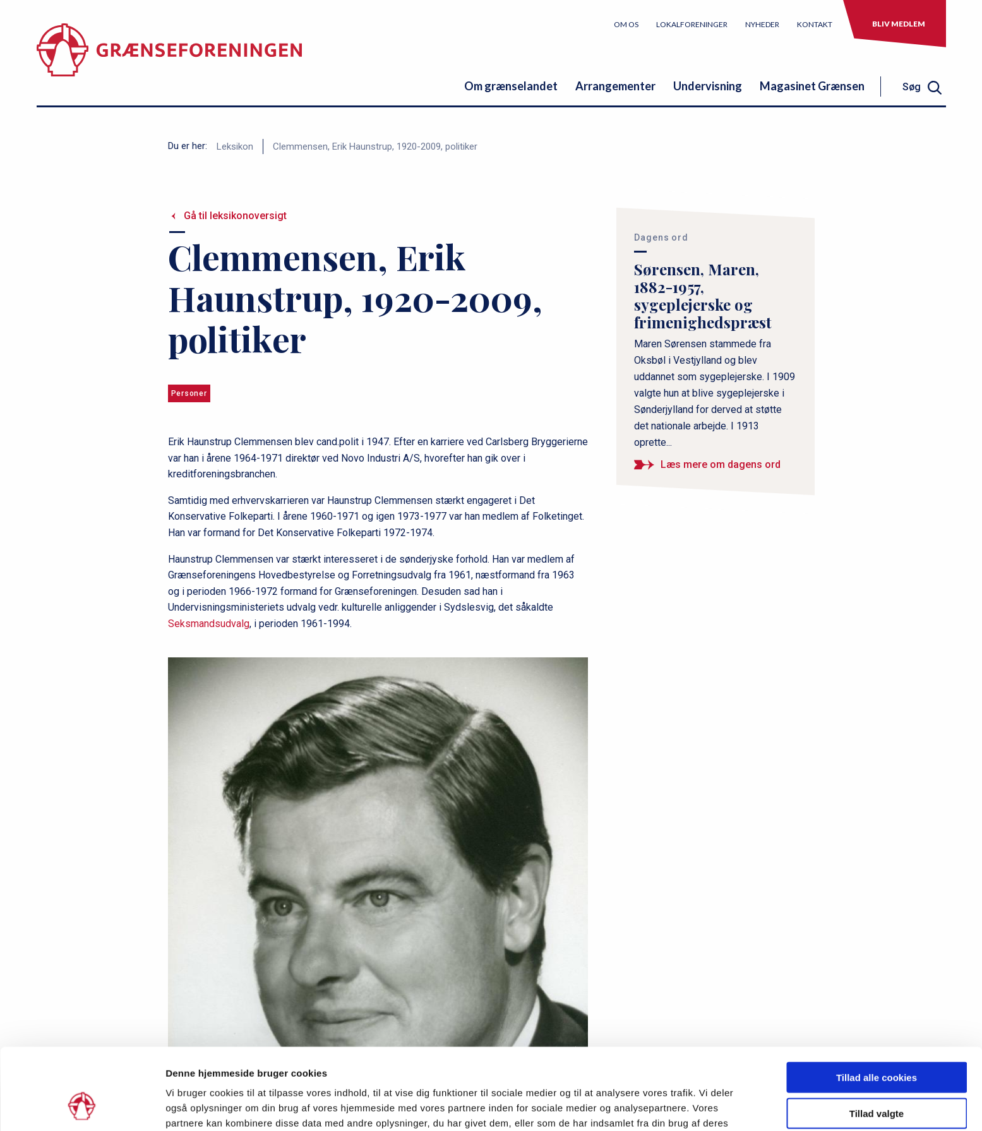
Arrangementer (615, 86)
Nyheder (762, 24)
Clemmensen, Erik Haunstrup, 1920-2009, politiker (375, 146)
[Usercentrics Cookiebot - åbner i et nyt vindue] (82, 1106)
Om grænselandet (511, 86)
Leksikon (235, 146)
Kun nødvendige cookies (876, 1075)
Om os (626, 24)
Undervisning (707, 86)
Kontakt (814, 24)
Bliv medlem (898, 23)
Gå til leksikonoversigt (235, 216)
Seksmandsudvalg (208, 624)
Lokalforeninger (692, 24)
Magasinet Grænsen (812, 86)
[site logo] (169, 59)
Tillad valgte (876, 1040)
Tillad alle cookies (876, 1004)
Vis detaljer (656, 1106)
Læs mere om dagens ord (721, 464)
